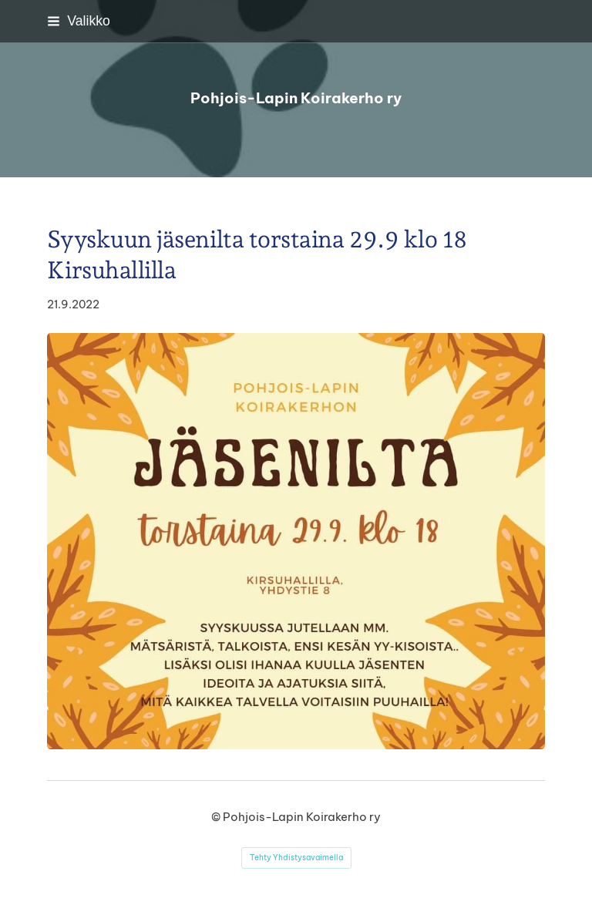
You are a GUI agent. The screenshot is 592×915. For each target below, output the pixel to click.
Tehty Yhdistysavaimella (296, 858)
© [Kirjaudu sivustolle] (217, 816)
